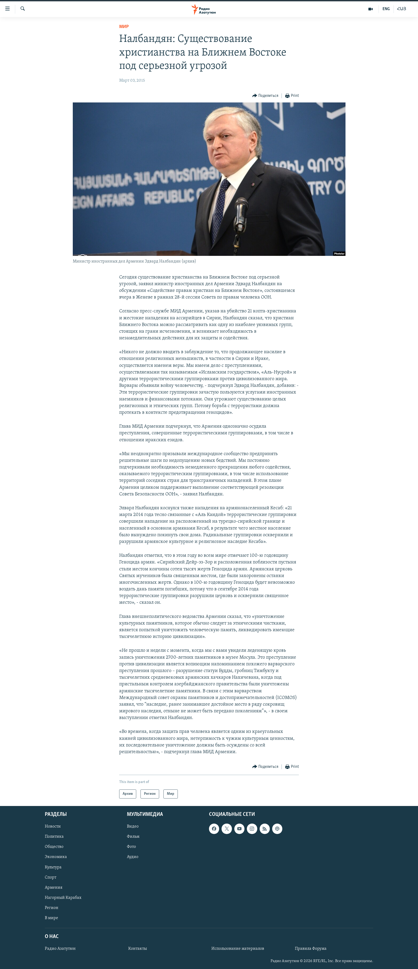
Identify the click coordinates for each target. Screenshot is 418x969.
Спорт (50, 877)
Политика (54, 837)
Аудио (132, 857)
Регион (51, 908)
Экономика (56, 857)
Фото (131, 847)
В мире (51, 918)
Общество (54, 847)
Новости (53, 827)
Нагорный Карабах (63, 898)
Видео (133, 827)
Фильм (133, 837)
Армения (53, 887)
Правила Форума (311, 949)
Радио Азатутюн (60, 949)
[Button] (265, 96)
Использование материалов (237, 949)
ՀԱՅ (401, 9)
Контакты (137, 949)
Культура (53, 867)
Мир (124, 26)
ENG (386, 9)
